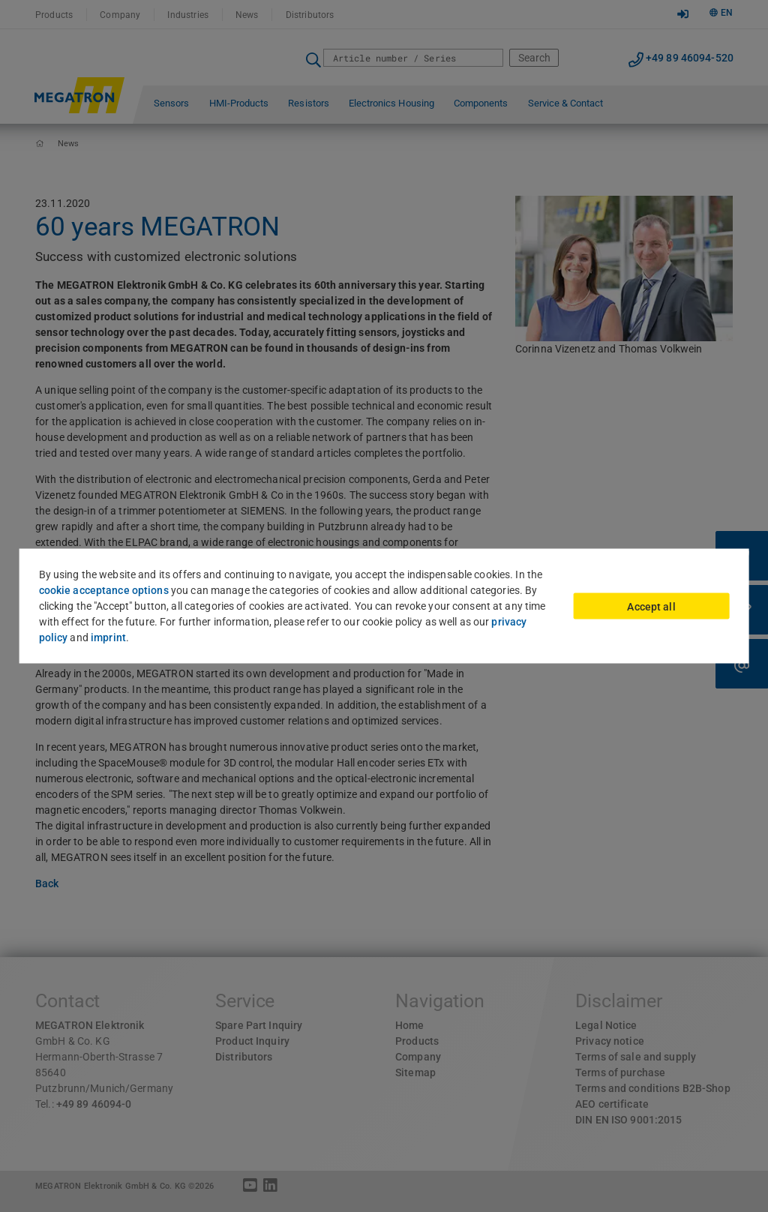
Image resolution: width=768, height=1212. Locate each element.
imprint (108, 638)
